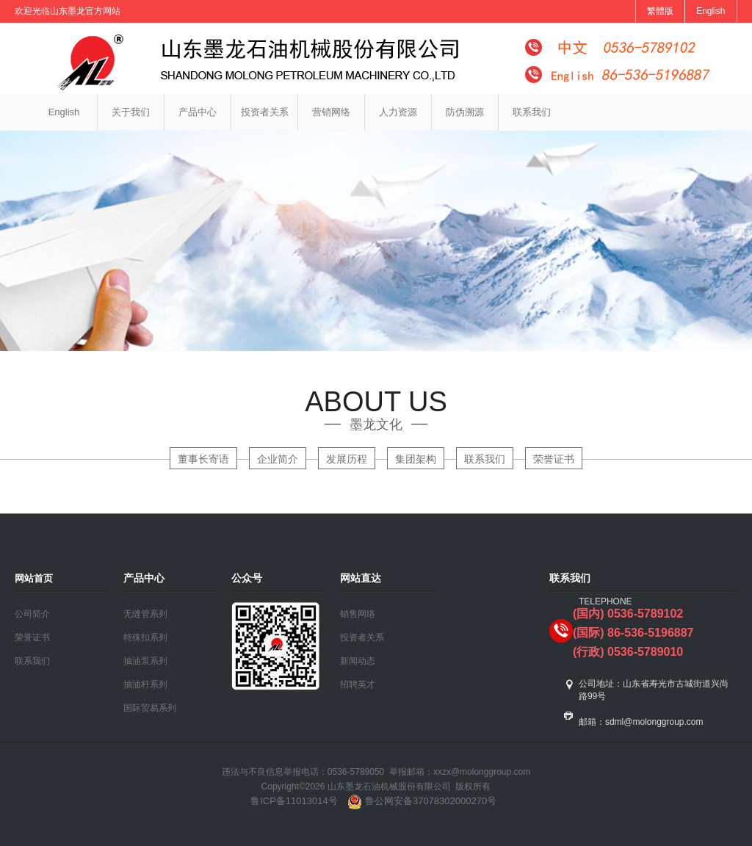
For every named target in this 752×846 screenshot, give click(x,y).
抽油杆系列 (145, 684)
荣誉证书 (553, 459)
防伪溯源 (465, 112)
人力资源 (398, 112)
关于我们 (131, 112)
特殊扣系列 (145, 637)
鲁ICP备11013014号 (294, 800)
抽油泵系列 (145, 661)
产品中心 (197, 112)
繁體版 (660, 11)
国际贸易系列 (149, 708)
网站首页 (34, 578)
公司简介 (32, 614)
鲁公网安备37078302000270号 (420, 800)
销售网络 (357, 614)
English (710, 11)
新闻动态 (357, 661)
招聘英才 (357, 684)
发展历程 (346, 459)
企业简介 (277, 459)
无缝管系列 (145, 614)
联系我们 (532, 112)
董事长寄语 (203, 459)
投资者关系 (265, 112)
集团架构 (415, 459)
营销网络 (331, 112)
